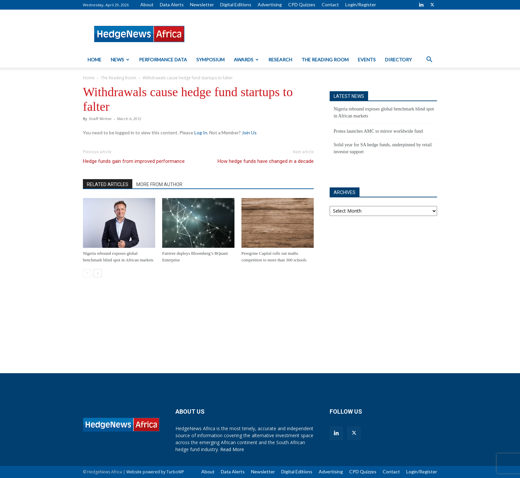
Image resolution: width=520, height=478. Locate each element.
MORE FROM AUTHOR (159, 184)
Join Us (249, 132)
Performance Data (163, 59)
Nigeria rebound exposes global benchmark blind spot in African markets (384, 112)
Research (280, 59)
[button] (429, 60)
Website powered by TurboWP (155, 472)
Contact (330, 4)
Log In (200, 132)
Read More (232, 449)
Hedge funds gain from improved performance (134, 161)
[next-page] (98, 273)
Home (94, 59)
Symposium (210, 59)
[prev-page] (87, 273)
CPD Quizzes (301, 4)
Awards (246, 59)
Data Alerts (172, 4)
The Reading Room (325, 59)
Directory (398, 59)
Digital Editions (235, 4)
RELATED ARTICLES (107, 184)
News (120, 59)
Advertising (270, 4)
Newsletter (202, 4)
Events (367, 59)
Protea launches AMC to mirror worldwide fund (378, 131)
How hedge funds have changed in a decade (266, 161)
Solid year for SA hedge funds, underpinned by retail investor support (383, 148)
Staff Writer (100, 118)
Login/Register (360, 4)
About (147, 4)
